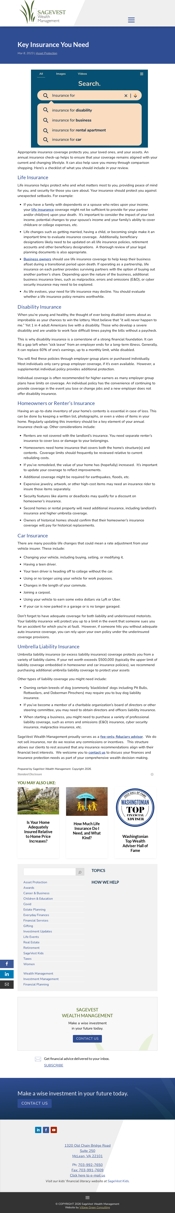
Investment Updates (37, 931)
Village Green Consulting (95, 1207)
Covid (27, 904)
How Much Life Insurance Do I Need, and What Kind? (87, 830)
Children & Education (38, 899)
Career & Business (36, 893)
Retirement (31, 948)
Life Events (31, 937)
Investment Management (41, 979)
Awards (28, 888)
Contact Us (87, 1038)
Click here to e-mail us (87, 1175)
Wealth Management (38, 973)
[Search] (80, 872)
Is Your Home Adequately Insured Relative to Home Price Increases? (38, 831)
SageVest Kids (33, 953)
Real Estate (31, 942)
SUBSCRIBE (53, 1065)
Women (29, 964)
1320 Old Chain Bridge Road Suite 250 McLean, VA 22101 (88, 1150)
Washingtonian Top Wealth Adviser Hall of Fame (135, 843)
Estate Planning (34, 909)
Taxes (27, 959)
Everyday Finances (36, 915)
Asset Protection (46, 53)
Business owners (37, 259)
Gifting (28, 926)
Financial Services (35, 920)
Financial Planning (36, 984)
